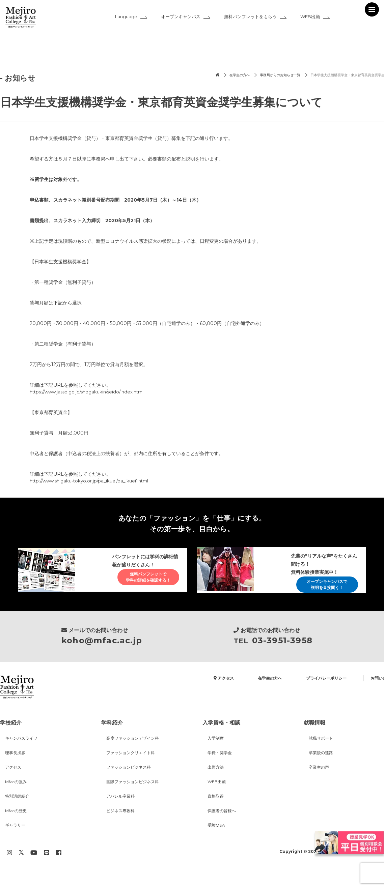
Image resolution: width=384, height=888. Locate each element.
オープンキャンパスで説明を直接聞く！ (321, 588)
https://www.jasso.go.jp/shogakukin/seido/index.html (91, 392)
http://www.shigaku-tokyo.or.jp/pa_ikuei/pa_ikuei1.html (93, 481)
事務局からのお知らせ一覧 (245, 75)
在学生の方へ (196, 75)
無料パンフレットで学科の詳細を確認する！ (142, 584)
